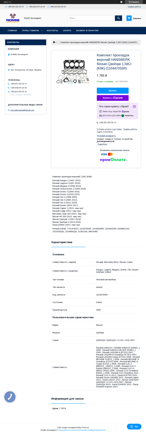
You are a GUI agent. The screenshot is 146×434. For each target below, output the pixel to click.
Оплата (67, 30)
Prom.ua (85, 428)
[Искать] (118, 18)
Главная (12, 30)
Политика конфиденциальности (92, 430)
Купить (113, 90)
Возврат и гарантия (87, 30)
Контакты (52, 30)
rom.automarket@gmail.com (22, 110)
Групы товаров (30, 30)
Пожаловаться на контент (67, 430)
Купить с (113, 98)
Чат (134, 426)
